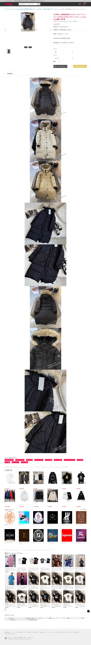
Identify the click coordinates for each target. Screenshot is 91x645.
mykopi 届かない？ (43, 632)
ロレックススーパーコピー (69, 459)
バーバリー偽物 (24, 462)
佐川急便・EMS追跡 (32, 632)
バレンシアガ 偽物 (58, 459)
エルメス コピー (15, 462)
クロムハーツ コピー (39, 459)
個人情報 (76, 632)
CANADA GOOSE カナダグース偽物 (68, 21)
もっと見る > (83, 509)
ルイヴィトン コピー (20, 459)
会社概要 (7, 632)
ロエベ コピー (29, 459)
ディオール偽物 (49, 459)
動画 (30, 47)
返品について (68, 632)
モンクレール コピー (9, 459)
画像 (26, 47)
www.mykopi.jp (20, 638)
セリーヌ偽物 (79, 459)
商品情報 (9, 73)
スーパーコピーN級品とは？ (18, 632)
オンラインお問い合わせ (56, 632)
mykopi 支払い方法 (9, 633)
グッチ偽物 (7, 462)
